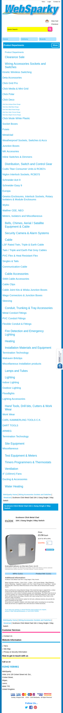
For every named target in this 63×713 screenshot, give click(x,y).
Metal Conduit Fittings (14, 312)
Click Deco (8, 99)
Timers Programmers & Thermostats (28, 462)
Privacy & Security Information (15, 652)
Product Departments (14, 52)
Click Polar (8, 94)
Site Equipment (14, 443)
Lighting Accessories (13, 399)
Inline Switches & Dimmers (17, 156)
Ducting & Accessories (14, 479)
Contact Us (56, 1)
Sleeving (7, 300)
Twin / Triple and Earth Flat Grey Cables (24, 250)
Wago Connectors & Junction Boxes (22, 295)
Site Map (7, 649)
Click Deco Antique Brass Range (11, 104)
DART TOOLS (10, 425)
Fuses (5, 129)
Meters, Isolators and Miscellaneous (22, 216)
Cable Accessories (16, 273)
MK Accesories (10, 151)
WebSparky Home (10, 495)
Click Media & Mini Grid (15, 88)
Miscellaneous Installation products (21, 363)
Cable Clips (8, 284)
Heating (10, 341)
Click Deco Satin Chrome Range (11, 112)
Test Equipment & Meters (21, 455)
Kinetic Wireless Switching (17, 72)
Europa (6, 191)
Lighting (10, 377)
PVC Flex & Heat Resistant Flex (20, 255)
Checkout (54, 24)
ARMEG (7, 431)
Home (5, 39)
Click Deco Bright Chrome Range (11, 115)
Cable (8, 239)
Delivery (24, 39)
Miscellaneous (10, 448)
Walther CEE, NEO (13, 210)
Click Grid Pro (10, 83)
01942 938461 (10, 666)
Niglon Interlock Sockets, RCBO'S (21, 174)
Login (49, 1)
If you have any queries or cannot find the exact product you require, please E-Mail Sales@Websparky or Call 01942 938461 (25, 610)
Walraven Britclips (12, 358)
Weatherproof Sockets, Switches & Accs (24, 140)
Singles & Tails (10, 261)
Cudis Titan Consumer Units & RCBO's (24, 169)
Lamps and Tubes (16, 370)
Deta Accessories (12, 77)
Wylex (5, 205)
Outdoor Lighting (11, 387)
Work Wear (8, 414)
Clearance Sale (14, 57)
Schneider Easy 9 (12, 185)
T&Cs (43, 1)
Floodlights (8, 393)
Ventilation (11, 468)
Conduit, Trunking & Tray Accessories (29, 308)
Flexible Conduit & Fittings (16, 324)
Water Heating (14, 486)
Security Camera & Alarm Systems (27, 233)
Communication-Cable (14, 266)
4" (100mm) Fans (12, 473)
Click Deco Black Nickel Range (11, 109)
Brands (43, 39)
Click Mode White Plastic (16, 118)
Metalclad (7, 134)
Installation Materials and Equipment (28, 347)
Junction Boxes (10, 145)
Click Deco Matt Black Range (10, 107)
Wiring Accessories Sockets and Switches (35, 495)
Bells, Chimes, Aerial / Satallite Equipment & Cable (24, 224)
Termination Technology (15, 352)
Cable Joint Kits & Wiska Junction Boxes (24, 289)
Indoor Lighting (10, 382)
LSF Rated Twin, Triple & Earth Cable (23, 244)
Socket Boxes (10, 123)
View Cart (54, 21)
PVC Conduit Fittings (14, 318)
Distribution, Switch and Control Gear (28, 164)
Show (55, 45)
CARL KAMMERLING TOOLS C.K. (21, 420)
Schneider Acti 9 (11, 180)
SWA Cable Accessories (15, 278)
